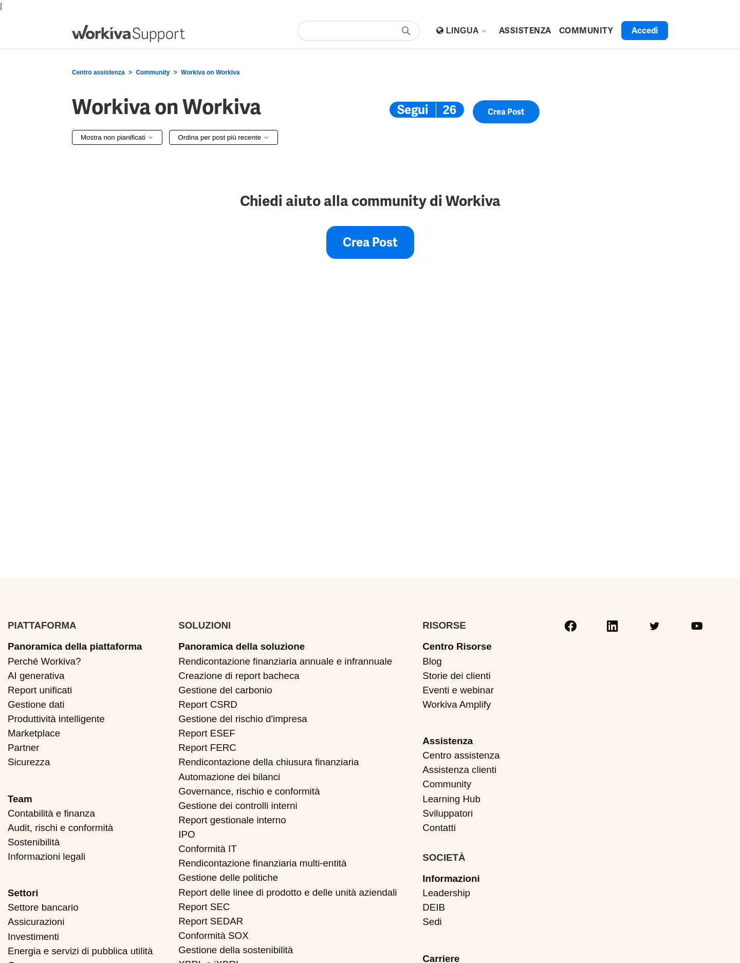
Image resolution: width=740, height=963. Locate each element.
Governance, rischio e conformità (249, 791)
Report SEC (204, 906)
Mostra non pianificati (117, 137)
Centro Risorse (456, 646)
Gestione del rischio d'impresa (242, 718)
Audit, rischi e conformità (60, 827)
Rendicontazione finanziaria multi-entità (262, 863)
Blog (432, 661)
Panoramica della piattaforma (75, 646)
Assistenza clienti (459, 769)
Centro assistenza (98, 72)
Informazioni (450, 878)
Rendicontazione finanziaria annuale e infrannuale (285, 661)
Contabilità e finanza (51, 813)
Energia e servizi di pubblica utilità (80, 951)
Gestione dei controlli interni (237, 805)
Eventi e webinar (458, 690)
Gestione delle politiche (228, 877)
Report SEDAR (210, 921)
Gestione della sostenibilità (235, 950)
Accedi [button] (645, 30)
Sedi (432, 921)
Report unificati (40, 690)
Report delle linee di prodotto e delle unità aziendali (287, 892)
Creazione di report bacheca (239, 675)
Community (153, 72)
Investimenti (33, 936)
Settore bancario (43, 907)
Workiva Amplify (456, 704)
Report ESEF (206, 733)
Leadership (446, 893)
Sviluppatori (447, 813)
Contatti (439, 827)
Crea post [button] (506, 113)
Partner (24, 747)
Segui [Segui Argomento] (412, 110)
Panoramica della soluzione (241, 646)
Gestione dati (36, 704)
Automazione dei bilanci (229, 776)
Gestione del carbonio (225, 690)
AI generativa (36, 675)
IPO (186, 834)
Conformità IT (207, 848)
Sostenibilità (34, 842)
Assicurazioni (36, 921)
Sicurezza (29, 762)
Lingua (467, 30)
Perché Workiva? (44, 661)
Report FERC (207, 747)
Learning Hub (451, 799)
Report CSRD (207, 704)
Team (20, 799)
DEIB (433, 907)
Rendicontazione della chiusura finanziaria (268, 762)
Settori (23, 893)
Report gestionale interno (232, 820)
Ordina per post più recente (223, 137)
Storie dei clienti (456, 675)
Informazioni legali (46, 856)
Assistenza (447, 740)
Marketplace (34, 733)
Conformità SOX (213, 935)
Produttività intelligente (56, 718)
